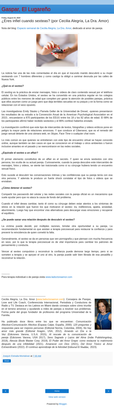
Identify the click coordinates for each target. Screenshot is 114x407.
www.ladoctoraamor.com (59, 277)
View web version (57, 397)
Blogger (63, 404)
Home (57, 391)
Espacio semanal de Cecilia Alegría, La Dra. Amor (44, 28)
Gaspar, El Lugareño (26, 9)
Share (6, 361)
